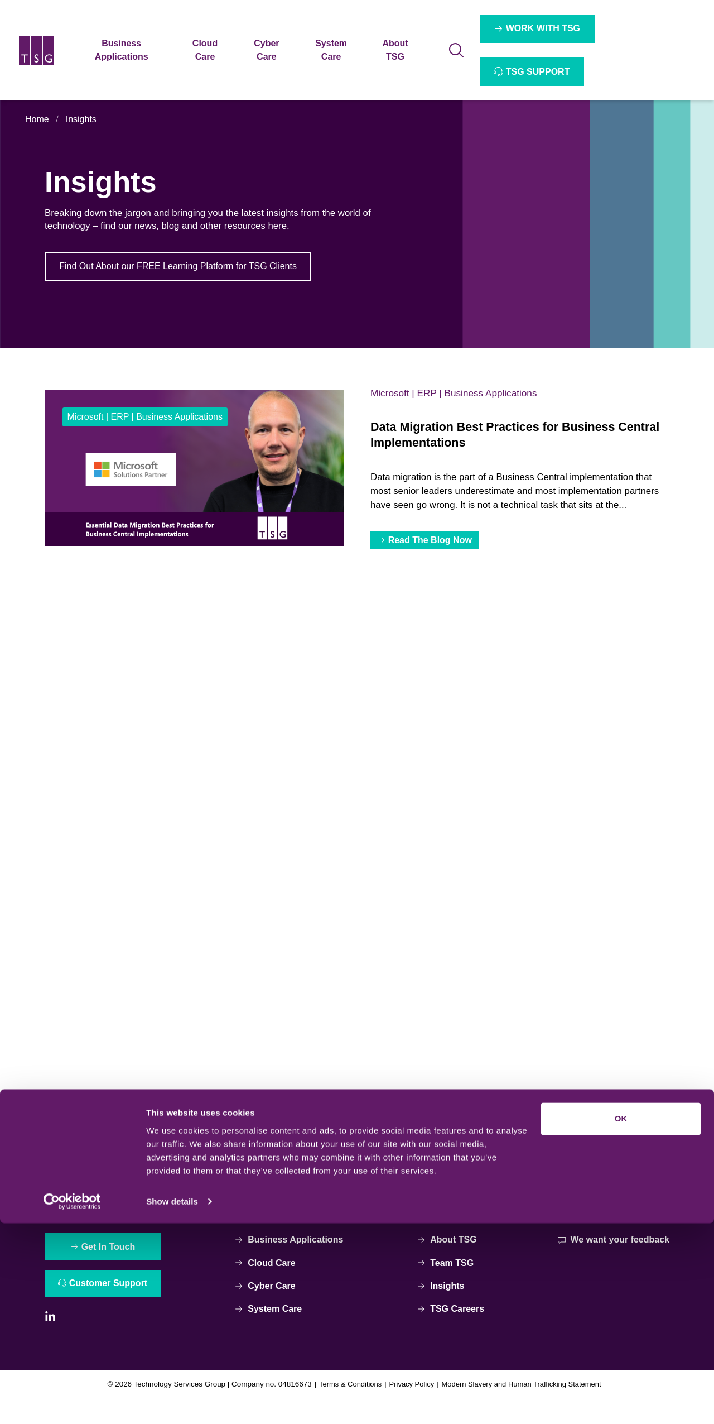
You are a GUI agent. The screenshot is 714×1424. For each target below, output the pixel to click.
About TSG (447, 1261)
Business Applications (290, 1261)
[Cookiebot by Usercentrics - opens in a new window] (72, 1402)
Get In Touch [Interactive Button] (110, 1268)
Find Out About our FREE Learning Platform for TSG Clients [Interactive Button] (179, 267)
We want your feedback (613, 1261)
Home (37, 119)
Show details (172, 1402)
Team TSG (446, 1284)
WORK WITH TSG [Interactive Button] (543, 28)
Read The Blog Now (431, 543)
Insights (81, 119)
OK (621, 1320)
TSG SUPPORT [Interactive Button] (538, 71)
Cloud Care (266, 1284)
